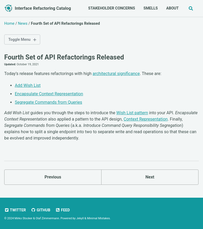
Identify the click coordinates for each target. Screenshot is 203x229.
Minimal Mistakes (98, 218)
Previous (52, 177)
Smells (151, 8)
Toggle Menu (19, 39)
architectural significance (116, 73)
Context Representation (145, 119)
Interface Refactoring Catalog (43, 8)
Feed (62, 210)
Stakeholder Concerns (111, 8)
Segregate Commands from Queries (48, 102)
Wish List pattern (132, 112)
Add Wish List (28, 85)
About (172, 8)
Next (149, 177)
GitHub (40, 210)
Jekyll (80, 218)
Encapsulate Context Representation (49, 93)
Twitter (15, 210)
